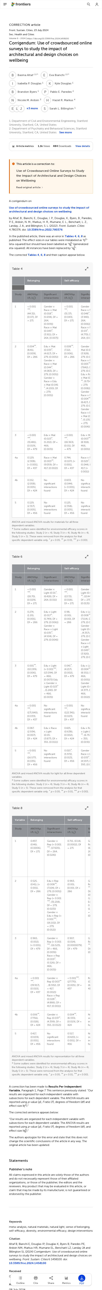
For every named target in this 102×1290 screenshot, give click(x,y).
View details (82, 146)
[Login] (97, 4)
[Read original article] (29, 187)
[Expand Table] (86, 268)
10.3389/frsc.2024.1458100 (27, 1263)
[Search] (88, 4)
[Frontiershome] (21, 4)
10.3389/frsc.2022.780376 (45, 229)
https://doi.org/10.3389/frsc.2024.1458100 (48, 38)
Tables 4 (70, 236)
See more (65, 132)
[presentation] (70, 244)
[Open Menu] (5, 4)
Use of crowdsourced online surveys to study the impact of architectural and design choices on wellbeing (49, 209)
